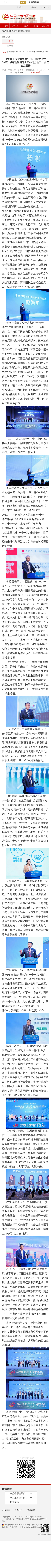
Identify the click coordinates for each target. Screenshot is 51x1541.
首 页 (6, 26)
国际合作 (31, 52)
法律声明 (31, 1510)
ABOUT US (45, 7)
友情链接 (6, 1510)
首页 (24, 52)
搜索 (22, 2)
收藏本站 (33, 7)
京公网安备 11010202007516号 (16, 1525)
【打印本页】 (35, 72)
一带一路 (40, 52)
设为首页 (20, 7)
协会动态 (25, 26)
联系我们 (18, 1510)
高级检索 (34, 2)
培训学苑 (45, 26)
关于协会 (15, 26)
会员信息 (35, 26)
